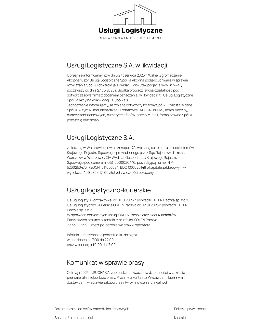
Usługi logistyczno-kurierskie (109, 190)
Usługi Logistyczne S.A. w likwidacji (117, 65)
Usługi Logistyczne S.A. (100, 137)
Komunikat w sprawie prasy (105, 262)
